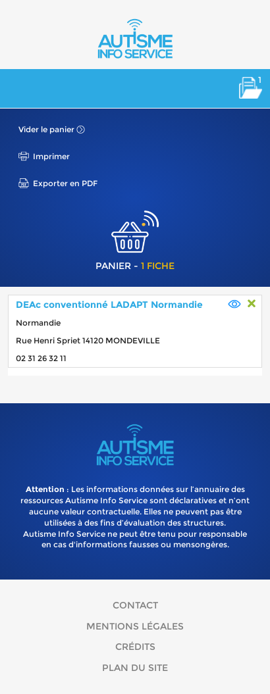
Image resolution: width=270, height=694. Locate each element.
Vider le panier (46, 129)
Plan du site (135, 668)
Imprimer (51, 156)
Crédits (135, 647)
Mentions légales (135, 626)
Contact (135, 605)
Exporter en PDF (65, 183)
